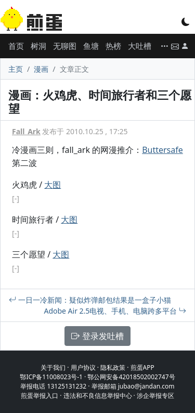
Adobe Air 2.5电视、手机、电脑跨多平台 (115, 311)
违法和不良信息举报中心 (97, 395)
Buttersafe (162, 150)
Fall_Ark (26, 131)
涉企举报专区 (155, 395)
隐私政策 (112, 367)
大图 (52, 184)
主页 (15, 69)
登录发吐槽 (97, 336)
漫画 (41, 69)
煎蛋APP (142, 367)
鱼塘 (91, 46)
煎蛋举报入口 (39, 395)
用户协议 (83, 367)
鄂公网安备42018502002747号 (131, 376)
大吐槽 (139, 46)
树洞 (38, 46)
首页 (16, 46)
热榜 (113, 46)
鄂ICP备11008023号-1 (51, 376)
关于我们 (53, 367)
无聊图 (64, 46)
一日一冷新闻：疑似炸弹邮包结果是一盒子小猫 (90, 300)
